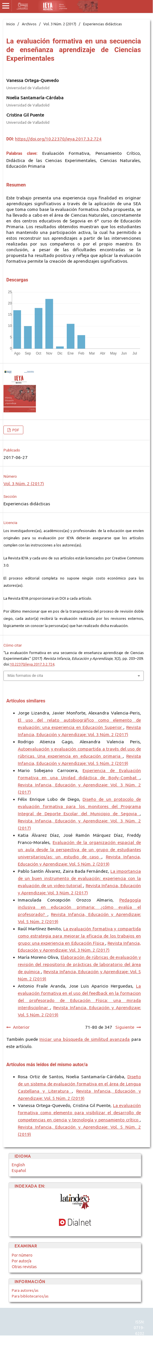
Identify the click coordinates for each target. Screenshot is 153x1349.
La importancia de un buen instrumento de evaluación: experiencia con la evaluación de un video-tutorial (79, 878)
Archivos (29, 24)
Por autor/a (21, 1261)
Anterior (21, 1027)
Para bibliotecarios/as (30, 1296)
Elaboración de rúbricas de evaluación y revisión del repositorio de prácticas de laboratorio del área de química (79, 964)
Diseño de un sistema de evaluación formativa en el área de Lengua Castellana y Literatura (79, 1083)
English (18, 1165)
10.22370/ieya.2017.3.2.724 (32, 664)
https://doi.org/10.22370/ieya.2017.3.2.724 (58, 138)
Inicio (10, 24)
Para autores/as (25, 1290)
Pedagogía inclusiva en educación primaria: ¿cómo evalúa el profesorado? (79, 907)
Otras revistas (24, 1266)
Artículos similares (25, 701)
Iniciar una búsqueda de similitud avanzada (84, 1039)
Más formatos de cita (25, 675)
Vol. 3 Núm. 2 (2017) (59, 24)
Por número (22, 1255)
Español (19, 1170)
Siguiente (124, 1027)
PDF (15, 430)
